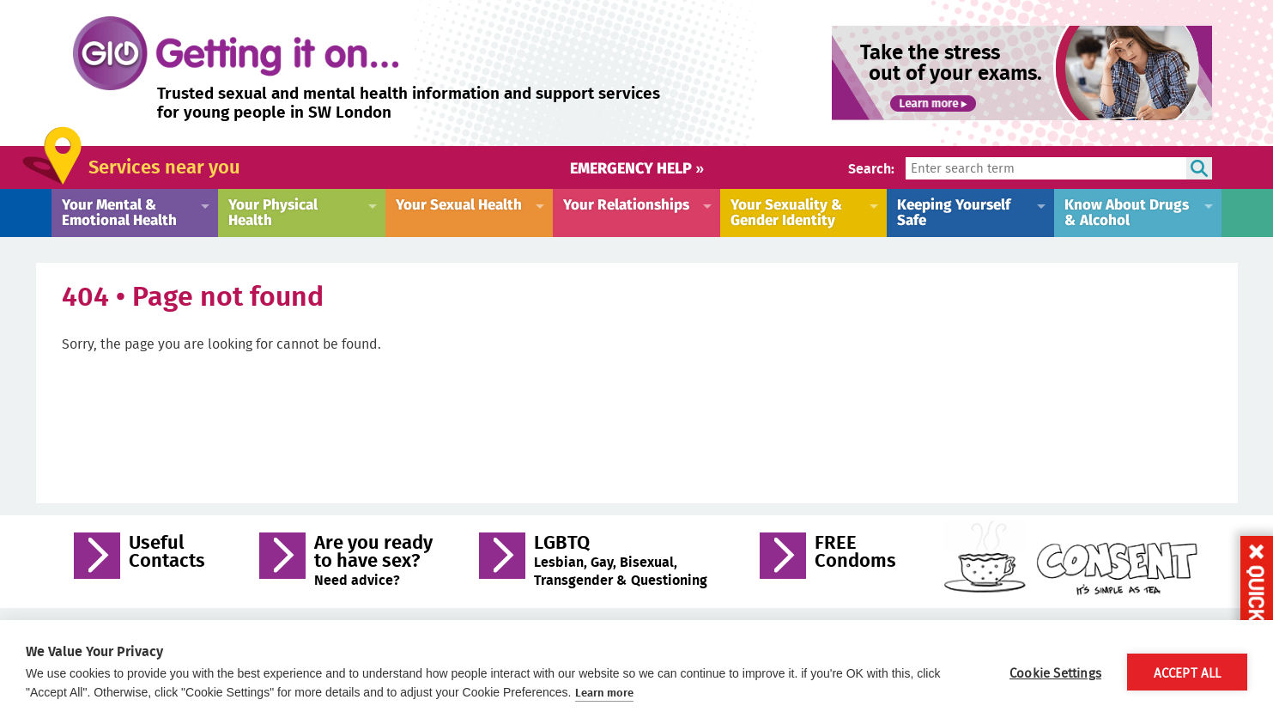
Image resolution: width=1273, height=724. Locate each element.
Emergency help (637, 167)
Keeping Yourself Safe (953, 211)
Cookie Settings (1055, 673)
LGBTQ (620, 559)
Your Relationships (626, 203)
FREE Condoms (855, 553)
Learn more (604, 692)
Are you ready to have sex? (373, 559)
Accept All (1187, 673)
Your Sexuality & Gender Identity (786, 211)
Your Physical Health (273, 211)
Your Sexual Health (459, 203)
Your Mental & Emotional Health (119, 211)
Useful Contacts (167, 553)
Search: (871, 168)
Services (164, 165)
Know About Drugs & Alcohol (1126, 211)
